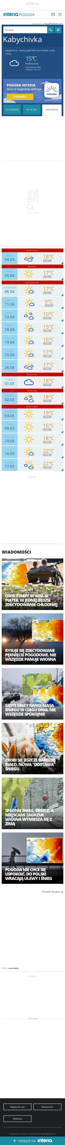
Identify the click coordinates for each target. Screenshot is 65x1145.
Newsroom (47, 1106)
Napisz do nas (17, 1106)
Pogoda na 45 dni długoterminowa (32, 110)
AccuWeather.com (53, 23)
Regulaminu (50, 1134)
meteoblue (13, 968)
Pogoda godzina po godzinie (12, 110)
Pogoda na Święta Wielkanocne (52, 120)
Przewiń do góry (51, 891)
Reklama (17, 1118)
